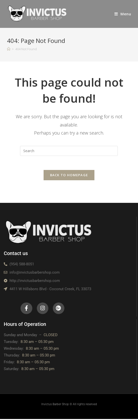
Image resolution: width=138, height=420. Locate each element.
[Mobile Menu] (122, 13)
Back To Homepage (69, 176)
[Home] (8, 49)
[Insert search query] (69, 151)
